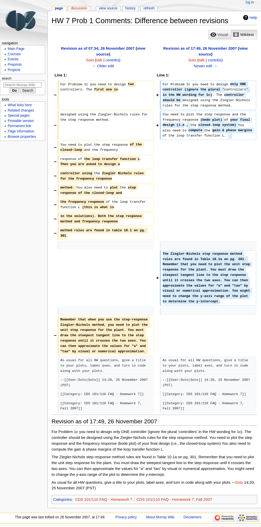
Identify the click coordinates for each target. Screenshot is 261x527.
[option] (219, 34)
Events (13, 59)
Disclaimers (193, 517)
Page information (21, 131)
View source (108, 8)
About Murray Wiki (160, 517)
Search (6, 78)
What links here (20, 105)
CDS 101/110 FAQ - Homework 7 (103, 499)
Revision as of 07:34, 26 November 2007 (98, 48)
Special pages (19, 115)
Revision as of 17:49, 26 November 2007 (200, 48)
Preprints (15, 64)
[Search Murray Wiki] (22, 85)
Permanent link (19, 126)
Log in (250, 2)
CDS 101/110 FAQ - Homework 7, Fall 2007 (174, 499)
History (130, 8)
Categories (62, 499)
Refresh (148, 8)
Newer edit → (205, 66)
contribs (112, 60)
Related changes (21, 110)
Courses (14, 54)
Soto (239, 482)
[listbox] (232, 34)
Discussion (79, 8)
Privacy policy (126, 517)
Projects (14, 70)
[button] (219, 34)
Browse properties (22, 137)
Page (59, 8)
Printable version (21, 121)
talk (99, 60)
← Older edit (103, 66)
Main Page (16, 49)
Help (253, 18)
